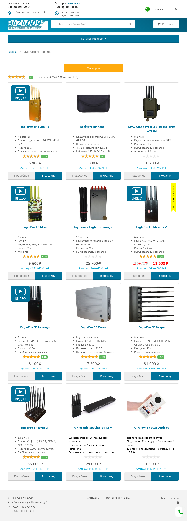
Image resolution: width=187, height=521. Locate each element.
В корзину (48, 175)
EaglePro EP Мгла (35, 227)
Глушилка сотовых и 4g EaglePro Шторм (151, 128)
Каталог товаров (94, 39)
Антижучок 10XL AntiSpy (151, 427)
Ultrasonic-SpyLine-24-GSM (93, 427)
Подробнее (21, 175)
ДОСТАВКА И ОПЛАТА (117, 497)
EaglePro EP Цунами (35, 427)
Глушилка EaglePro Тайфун (93, 227)
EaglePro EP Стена (93, 327)
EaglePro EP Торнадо (35, 327)
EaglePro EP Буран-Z (34, 126)
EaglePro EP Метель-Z (151, 227)
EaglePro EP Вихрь (151, 327)
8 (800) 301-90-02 (19, 7)
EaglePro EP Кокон (93, 126)
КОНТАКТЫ (93, 497)
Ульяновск (74, 3)
